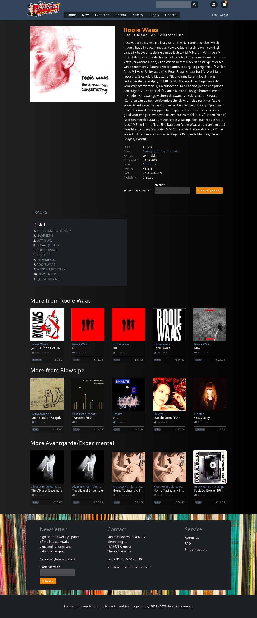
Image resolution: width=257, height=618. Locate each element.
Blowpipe (149, 164)
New (85, 15)
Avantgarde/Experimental (161, 151)
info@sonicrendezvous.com (129, 567)
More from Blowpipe (57, 370)
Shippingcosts (196, 550)
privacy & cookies (116, 606)
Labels (154, 15)
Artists (137, 15)
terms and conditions (81, 606)
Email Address (50, 567)
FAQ (214, 15)
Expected (102, 15)
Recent (120, 15)
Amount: (160, 185)
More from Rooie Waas (60, 300)
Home (71, 15)
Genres (171, 15)
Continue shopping (138, 190)
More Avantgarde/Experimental (72, 442)
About (224, 15)
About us (192, 538)
